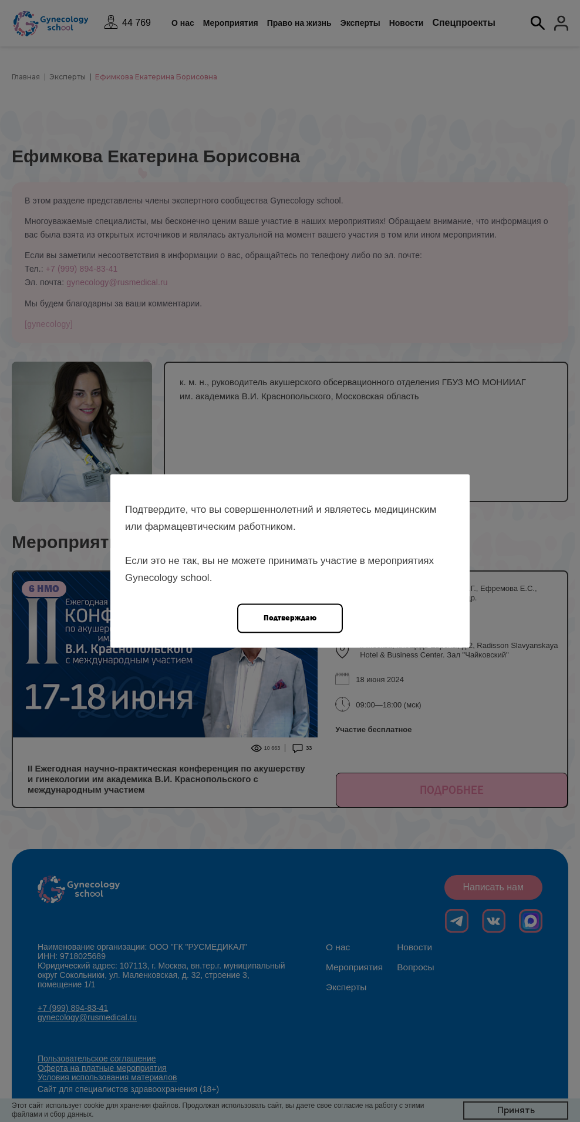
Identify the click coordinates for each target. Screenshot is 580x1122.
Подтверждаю (290, 617)
